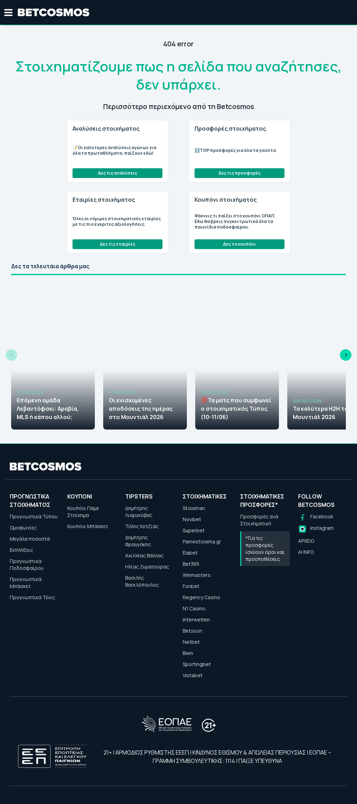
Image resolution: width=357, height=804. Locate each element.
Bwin (188, 653)
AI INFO (306, 552)
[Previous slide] (11, 355)
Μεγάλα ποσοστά (30, 538)
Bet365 (191, 564)
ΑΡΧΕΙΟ (306, 541)
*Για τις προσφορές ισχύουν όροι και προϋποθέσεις (264, 548)
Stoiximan (194, 508)
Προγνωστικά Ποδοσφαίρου (27, 564)
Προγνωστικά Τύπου (34, 516)
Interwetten (196, 619)
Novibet (192, 519)
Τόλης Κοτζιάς (142, 526)
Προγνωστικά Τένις (32, 597)
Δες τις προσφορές (239, 173)
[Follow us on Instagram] (316, 529)
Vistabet (193, 675)
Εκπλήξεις (21, 550)
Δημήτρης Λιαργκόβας (138, 511)
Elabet (190, 552)
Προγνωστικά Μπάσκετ (25, 582)
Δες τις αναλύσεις (117, 173)
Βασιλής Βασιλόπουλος (142, 581)
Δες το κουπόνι (239, 244)
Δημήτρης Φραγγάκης (138, 541)
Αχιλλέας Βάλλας (144, 555)
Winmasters (197, 575)
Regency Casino (201, 597)
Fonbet (191, 586)
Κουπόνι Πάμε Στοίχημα (83, 511)
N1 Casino (194, 608)
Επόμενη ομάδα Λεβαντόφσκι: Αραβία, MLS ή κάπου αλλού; (48, 408)
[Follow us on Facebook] (315, 517)
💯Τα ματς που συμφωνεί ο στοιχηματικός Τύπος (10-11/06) (236, 408)
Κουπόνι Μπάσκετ (87, 526)
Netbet (191, 642)
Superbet (194, 530)
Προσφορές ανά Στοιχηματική (259, 520)
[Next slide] (345, 355)
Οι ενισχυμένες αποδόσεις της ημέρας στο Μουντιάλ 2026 (141, 408)
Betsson (192, 630)
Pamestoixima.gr (202, 541)
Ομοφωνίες (23, 527)
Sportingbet (197, 664)
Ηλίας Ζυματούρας (147, 566)
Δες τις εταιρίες (117, 244)
